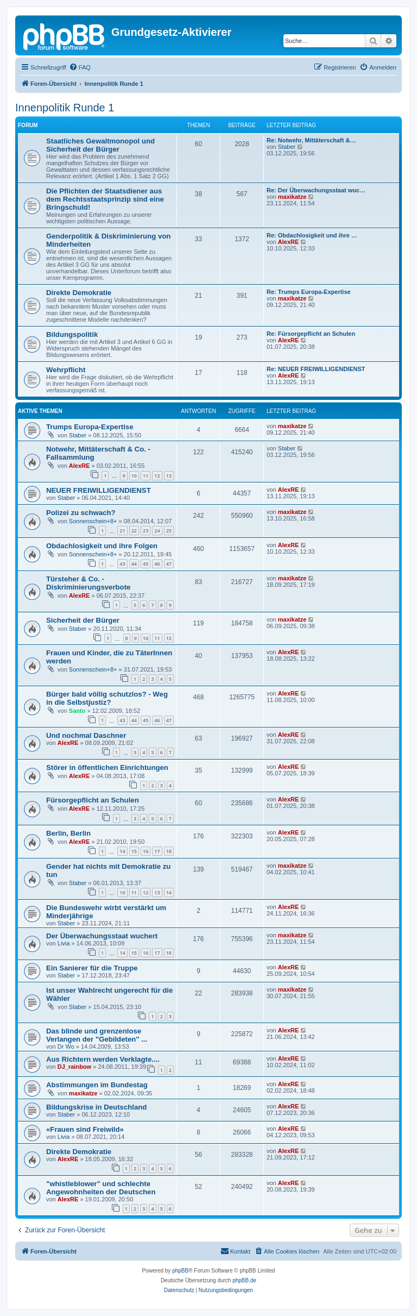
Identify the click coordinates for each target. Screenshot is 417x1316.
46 (157, 563)
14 (122, 851)
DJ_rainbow (74, 1066)
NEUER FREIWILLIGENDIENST (98, 490)
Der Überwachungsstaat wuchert (101, 936)
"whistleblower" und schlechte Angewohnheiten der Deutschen (101, 1188)
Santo (77, 710)
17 (157, 851)
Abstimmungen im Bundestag (97, 1085)
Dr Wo (66, 1046)
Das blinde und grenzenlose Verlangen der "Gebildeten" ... (96, 1035)
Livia (64, 943)
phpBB (180, 1271)
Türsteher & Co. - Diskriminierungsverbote (88, 583)
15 (134, 851)
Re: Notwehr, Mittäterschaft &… (311, 140)
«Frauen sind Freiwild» (85, 1129)
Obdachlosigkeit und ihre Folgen (101, 546)
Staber (286, 146)
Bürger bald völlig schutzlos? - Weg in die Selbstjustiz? (107, 698)
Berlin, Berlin (68, 833)
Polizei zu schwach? (81, 513)
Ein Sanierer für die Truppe (92, 968)
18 (169, 851)
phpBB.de (244, 1280)
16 (145, 851)
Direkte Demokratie (78, 293)
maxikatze (292, 196)
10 (134, 475)
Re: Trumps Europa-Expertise (309, 292)
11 (145, 475)
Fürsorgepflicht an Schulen (92, 800)
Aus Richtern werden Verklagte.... (103, 1059)
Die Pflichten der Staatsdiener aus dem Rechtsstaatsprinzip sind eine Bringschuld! (105, 199)
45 (145, 563)
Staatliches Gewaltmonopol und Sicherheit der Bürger (100, 145)
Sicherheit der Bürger (82, 620)
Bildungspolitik (72, 334)
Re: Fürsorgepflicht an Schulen (311, 333)
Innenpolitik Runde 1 (64, 108)
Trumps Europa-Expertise (90, 427)
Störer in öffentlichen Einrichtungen (107, 767)
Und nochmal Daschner (86, 735)
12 (157, 475)
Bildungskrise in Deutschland (96, 1107)
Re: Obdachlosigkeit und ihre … (312, 235)
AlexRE (288, 242)
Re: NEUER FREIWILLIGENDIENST (316, 369)
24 (157, 530)
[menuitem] (80, 67)
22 (134, 530)
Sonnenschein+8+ (93, 521)
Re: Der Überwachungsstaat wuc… (316, 190)
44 (134, 563)
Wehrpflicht (65, 370)
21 (122, 530)
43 (122, 563)
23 (145, 530)
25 (169, 530)
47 (169, 563)
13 (169, 475)
